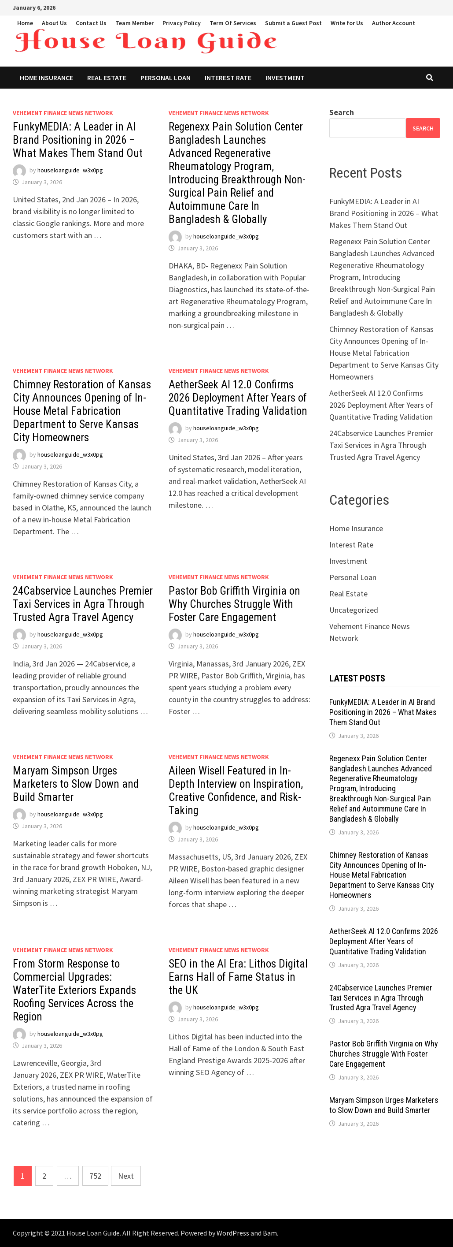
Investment (285, 77)
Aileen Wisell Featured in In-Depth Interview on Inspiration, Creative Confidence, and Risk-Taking (236, 790)
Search (341, 112)
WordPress (233, 1232)
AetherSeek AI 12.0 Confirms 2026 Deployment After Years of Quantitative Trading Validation (238, 397)
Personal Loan (165, 77)
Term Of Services (233, 23)
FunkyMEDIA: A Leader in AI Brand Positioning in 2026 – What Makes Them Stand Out (78, 140)
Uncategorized (353, 610)
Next (126, 1176)
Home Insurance (46, 77)
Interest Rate (228, 77)
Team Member (134, 23)
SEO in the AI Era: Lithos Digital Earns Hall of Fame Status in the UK (238, 977)
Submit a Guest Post (293, 23)
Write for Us (347, 23)
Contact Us (91, 23)
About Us (54, 23)
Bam (270, 1232)
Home (25, 23)
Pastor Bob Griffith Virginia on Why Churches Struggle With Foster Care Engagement (234, 604)
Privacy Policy (181, 23)
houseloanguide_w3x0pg (70, 170)
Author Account (393, 23)
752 (95, 1176)
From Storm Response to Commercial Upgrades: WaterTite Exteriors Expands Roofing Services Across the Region (74, 990)
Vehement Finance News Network (63, 113)
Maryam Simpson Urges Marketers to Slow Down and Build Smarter (76, 784)
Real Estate (106, 77)
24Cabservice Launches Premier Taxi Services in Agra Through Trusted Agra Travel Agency (83, 604)
